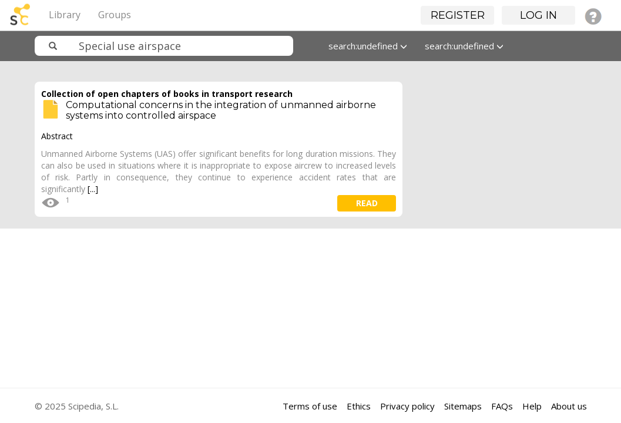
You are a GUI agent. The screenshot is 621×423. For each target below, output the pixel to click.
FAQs (502, 406)
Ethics (359, 406)
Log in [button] (538, 15)
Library (64, 14)
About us (569, 406)
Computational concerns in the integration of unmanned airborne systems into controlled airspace (221, 110)
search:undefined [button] (367, 46)
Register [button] (458, 15)
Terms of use (310, 406)
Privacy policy (407, 406)
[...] (93, 188)
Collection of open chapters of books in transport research (167, 93)
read (367, 203)
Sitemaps (463, 406)
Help (532, 406)
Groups (114, 14)
